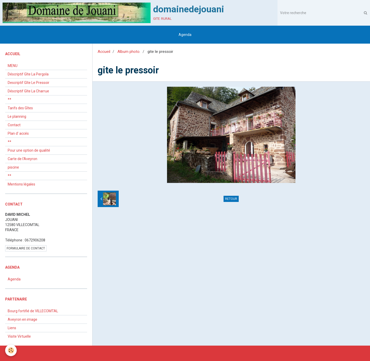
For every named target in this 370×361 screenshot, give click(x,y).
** (9, 99)
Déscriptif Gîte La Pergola (28, 74)
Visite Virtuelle (19, 336)
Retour (231, 199)
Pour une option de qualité (29, 150)
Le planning (17, 116)
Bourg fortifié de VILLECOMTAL (33, 311)
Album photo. (128, 51)
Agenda (185, 35)
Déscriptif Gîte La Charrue (28, 91)
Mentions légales (21, 184)
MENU (12, 66)
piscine (13, 167)
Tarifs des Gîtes (20, 108)
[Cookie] (11, 350)
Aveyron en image (22, 319)
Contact (14, 125)
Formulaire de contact (26, 248)
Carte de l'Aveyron (22, 159)
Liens (12, 328)
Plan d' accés (18, 133)
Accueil (104, 51)
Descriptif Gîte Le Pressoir (28, 83)
